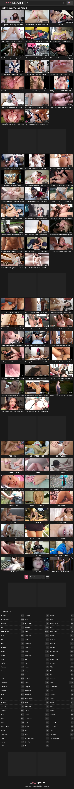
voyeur (62, 710)
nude (37, 722)
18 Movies (12, 3)
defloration (12, 686)
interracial (37, 643)
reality (62, 635)
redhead (62, 639)
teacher (62, 678)
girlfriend (12, 746)
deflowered (12, 690)
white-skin (62, 726)
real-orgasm (62, 631)
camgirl (12, 655)
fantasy (12, 730)
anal (12, 627)
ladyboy (37, 670)
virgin (62, 706)
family (12, 718)
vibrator (62, 702)
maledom (37, 690)
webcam (62, 714)
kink (37, 663)
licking (37, 682)
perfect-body (62, 623)
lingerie (37, 686)
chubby (12, 670)
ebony (12, 694)
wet (62, 718)
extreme (12, 710)
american (12, 623)
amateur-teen (12, 619)
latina (37, 674)
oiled (37, 734)
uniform (62, 694)
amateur (12, 615)
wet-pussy (62, 722)
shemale (62, 663)
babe (12, 635)
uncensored (62, 686)
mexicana (37, 706)
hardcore (37, 635)
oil (37, 730)
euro (12, 698)
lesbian (37, 678)
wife (62, 730)
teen (62, 682)
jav (37, 659)
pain (37, 746)
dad (12, 674)
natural (37, 714)
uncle (62, 690)
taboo (62, 670)
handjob (37, 627)
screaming (62, 647)
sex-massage (62, 651)
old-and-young (37, 738)
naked (37, 710)
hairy (37, 619)
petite (62, 627)
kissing (37, 667)
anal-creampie (12, 631)
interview (37, 647)
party (62, 619)
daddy (12, 678)
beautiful (12, 647)
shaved (62, 655)
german (12, 742)
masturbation (37, 698)
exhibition (12, 706)
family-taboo (12, 726)
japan (37, 651)
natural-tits (37, 718)
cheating (12, 667)
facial (12, 714)
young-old (62, 734)
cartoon (12, 659)
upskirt (62, 698)
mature (37, 702)
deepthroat (12, 682)
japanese (37, 655)
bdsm (12, 643)
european (12, 702)
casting (12, 663)
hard (37, 631)
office (37, 726)
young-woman (62, 738)
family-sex (12, 722)
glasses (37, 615)
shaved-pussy (62, 659)
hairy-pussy (37, 623)
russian (62, 643)
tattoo (62, 674)
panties (62, 615)
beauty (12, 651)
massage (37, 694)
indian (37, 639)
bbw (12, 639)
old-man (37, 742)
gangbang (12, 734)
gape (12, 738)
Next (47, 577)
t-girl (62, 667)
